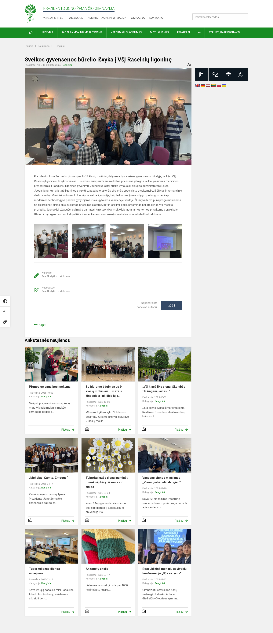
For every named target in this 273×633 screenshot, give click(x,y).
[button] (222, 8)
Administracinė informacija (107, 17)
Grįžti (42, 325)
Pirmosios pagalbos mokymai (50, 386)
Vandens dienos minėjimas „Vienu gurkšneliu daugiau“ (161, 480)
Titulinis (29, 46)
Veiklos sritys (53, 17)
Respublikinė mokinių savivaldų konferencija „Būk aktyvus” (164, 571)
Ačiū (171, 306)
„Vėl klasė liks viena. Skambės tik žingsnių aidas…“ (163, 389)
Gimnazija (138, 17)
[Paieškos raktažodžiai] (220, 16)
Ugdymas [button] (47, 32)
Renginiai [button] (183, 32)
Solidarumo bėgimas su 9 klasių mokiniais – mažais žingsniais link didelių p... (104, 391)
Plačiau (65, 429)
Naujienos (44, 46)
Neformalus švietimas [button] (126, 32)
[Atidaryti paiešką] (244, 16)
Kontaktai (156, 17)
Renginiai (60, 46)
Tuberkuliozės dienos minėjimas (44, 571)
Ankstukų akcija (97, 569)
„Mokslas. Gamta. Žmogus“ (48, 478)
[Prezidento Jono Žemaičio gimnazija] (34, 13)
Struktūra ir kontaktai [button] (225, 32)
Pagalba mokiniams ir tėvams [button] (81, 32)
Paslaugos (75, 17)
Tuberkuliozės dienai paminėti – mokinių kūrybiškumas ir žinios (107, 482)
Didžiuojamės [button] (159, 32)
